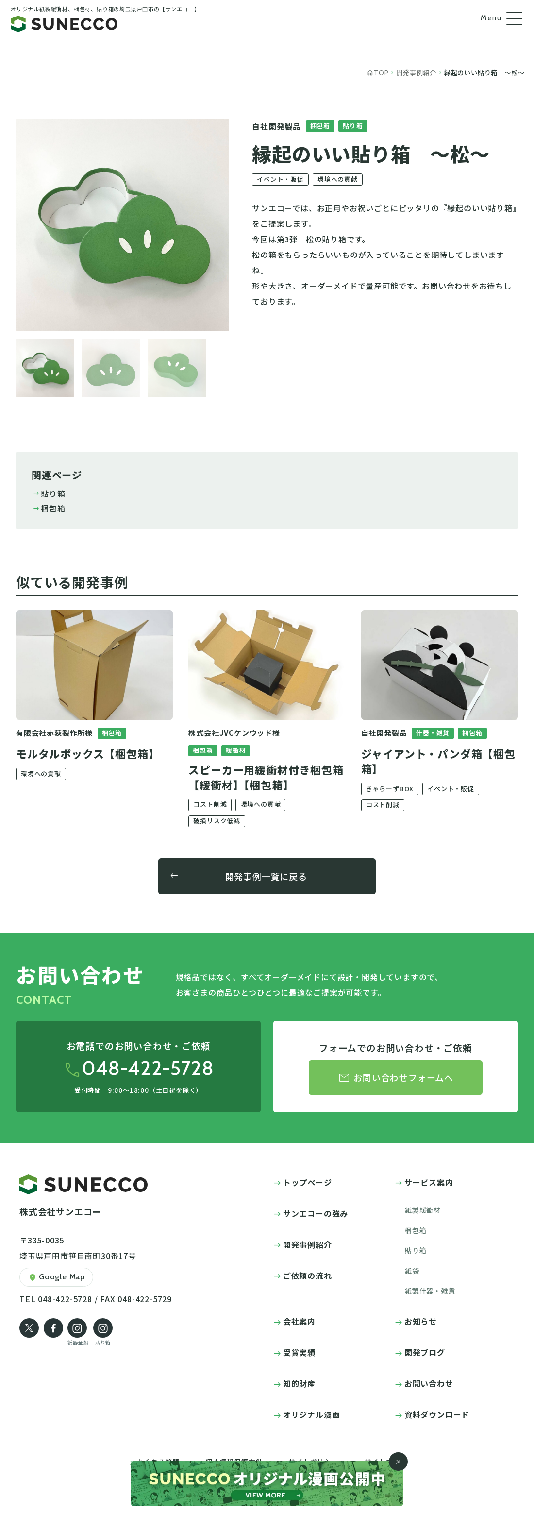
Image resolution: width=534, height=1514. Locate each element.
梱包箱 (49, 508)
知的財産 (299, 1383)
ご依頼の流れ (307, 1275)
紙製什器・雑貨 (430, 1290)
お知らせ (420, 1321)
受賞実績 (299, 1352)
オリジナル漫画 (311, 1414)
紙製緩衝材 (423, 1210)
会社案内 (299, 1321)
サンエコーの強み (315, 1213)
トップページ (307, 1182)
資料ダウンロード (436, 1414)
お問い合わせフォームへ (395, 1078)
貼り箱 (49, 493)
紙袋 (412, 1271)
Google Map (56, 1277)
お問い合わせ (428, 1383)
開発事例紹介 (307, 1244)
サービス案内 (428, 1182)
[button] (45, 368)
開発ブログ (424, 1352)
